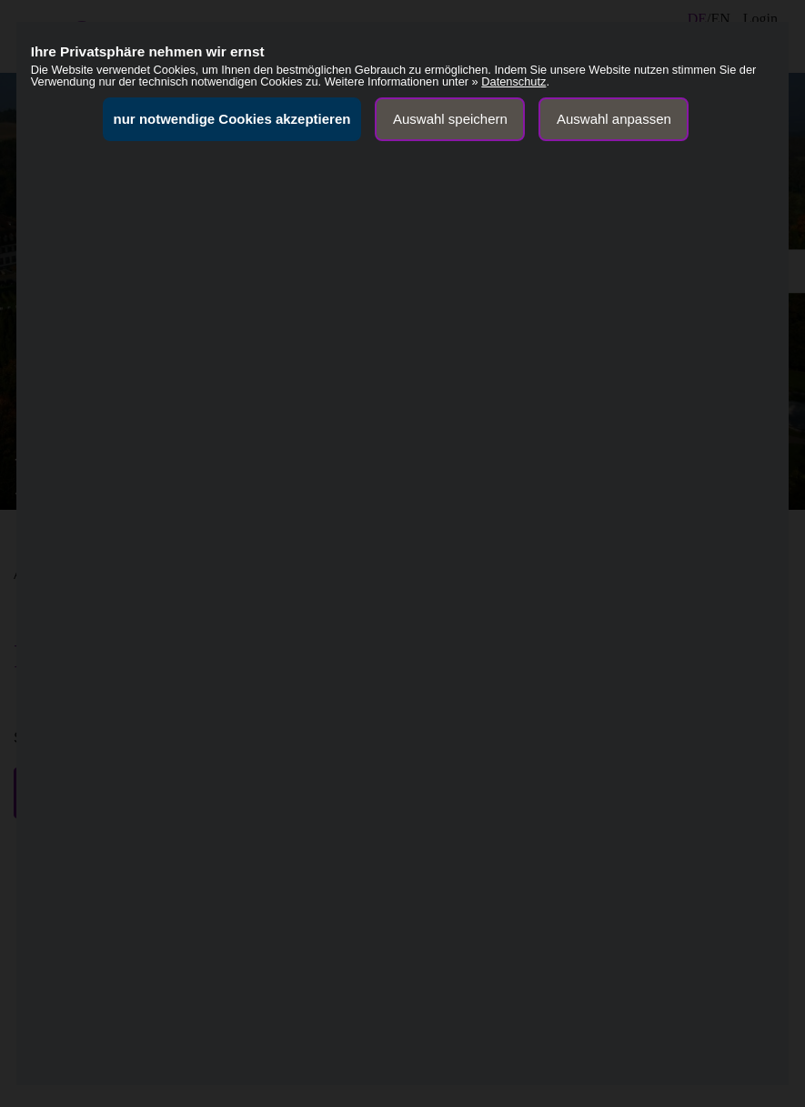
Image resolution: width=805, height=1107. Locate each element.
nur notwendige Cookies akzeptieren (232, 119)
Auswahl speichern (450, 119)
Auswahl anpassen (614, 119)
